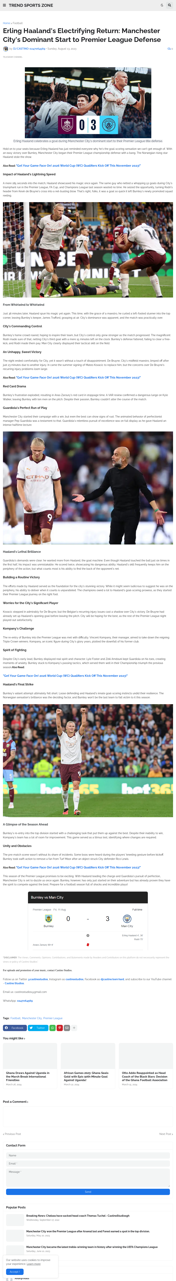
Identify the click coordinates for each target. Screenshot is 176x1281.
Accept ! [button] (15, 1271)
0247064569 (25, 1000)
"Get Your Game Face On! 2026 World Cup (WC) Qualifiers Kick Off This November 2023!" (78, 165)
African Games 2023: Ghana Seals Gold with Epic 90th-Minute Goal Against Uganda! (86, 1076)
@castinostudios (38, 979)
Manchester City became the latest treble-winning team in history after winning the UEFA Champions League (92, 1247)
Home (6, 23)
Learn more (34, 1263)
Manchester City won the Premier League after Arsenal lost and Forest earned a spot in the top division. (88, 1231)
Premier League (52, 1018)
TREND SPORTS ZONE (31, 5)
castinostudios (74, 979)
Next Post (165, 1134)
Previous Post (13, 1134)
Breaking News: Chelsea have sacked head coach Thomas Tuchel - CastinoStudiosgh (77, 1215)
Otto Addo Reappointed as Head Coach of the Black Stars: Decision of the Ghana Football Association (144, 1076)
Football (18, 23)
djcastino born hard (112, 979)
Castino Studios (14, 983)
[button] (4, 5)
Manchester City (32, 1018)
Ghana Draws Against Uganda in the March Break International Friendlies (27, 1076)
